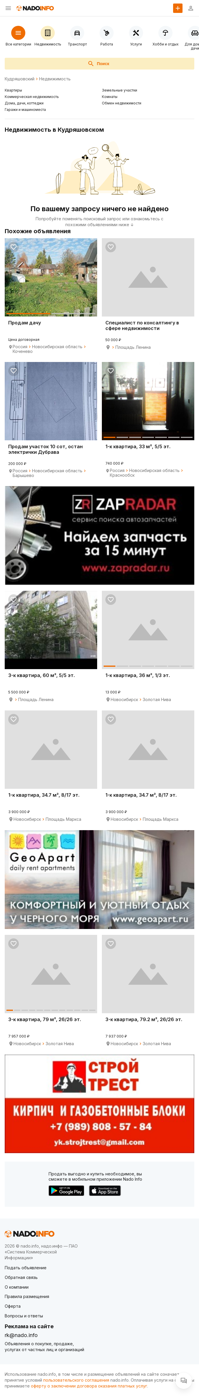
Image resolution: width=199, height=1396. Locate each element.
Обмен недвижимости (121, 103)
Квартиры (13, 90)
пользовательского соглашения (76, 1380)
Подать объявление (26, 1267)
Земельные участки (119, 90)
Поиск (98, 63)
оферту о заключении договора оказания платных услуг (89, 1385)
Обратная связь (21, 1277)
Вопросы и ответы (24, 1315)
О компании (17, 1287)
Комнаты (109, 96)
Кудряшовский (19, 79)
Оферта (13, 1306)
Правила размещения (27, 1296)
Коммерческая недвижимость (32, 96)
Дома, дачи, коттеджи (24, 103)
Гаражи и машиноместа (25, 109)
